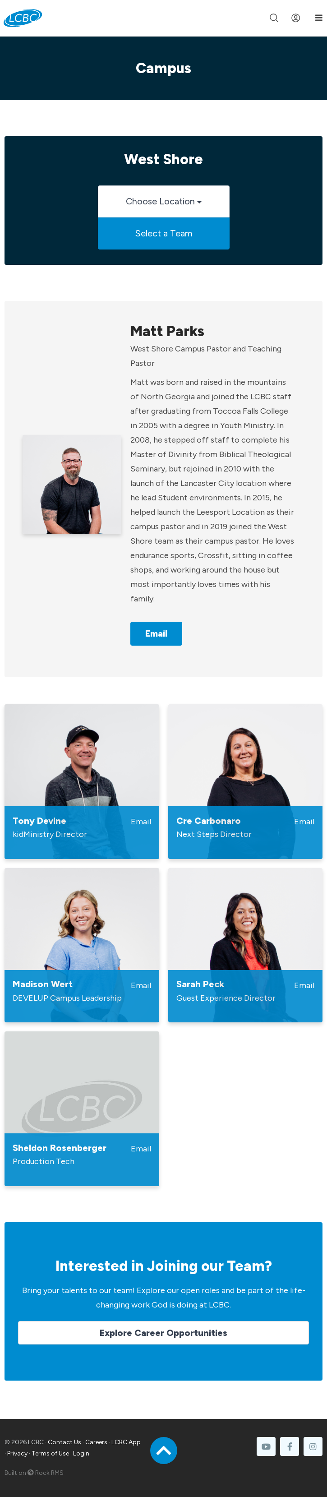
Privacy (17, 1453)
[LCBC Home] (23, 18)
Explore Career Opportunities (163, 1332)
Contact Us (64, 1442)
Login (81, 1453)
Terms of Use (50, 1453)
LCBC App (126, 1442)
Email (156, 633)
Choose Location (164, 201)
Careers (96, 1442)
